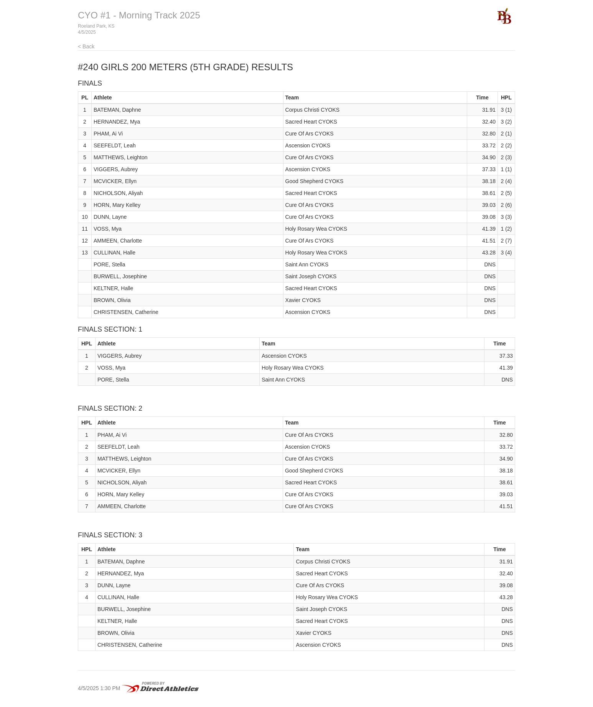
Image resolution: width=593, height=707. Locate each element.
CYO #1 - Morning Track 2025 (139, 15)
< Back (86, 46)
